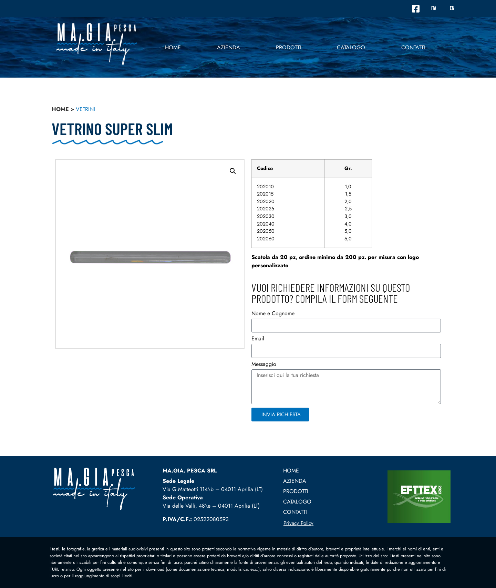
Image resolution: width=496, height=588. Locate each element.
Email (257, 339)
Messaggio (263, 364)
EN (452, 8)
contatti (413, 47)
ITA (433, 8)
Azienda (228, 47)
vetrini (85, 109)
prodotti (288, 47)
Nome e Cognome (272, 314)
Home (173, 47)
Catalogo (351, 47)
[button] (233, 171)
